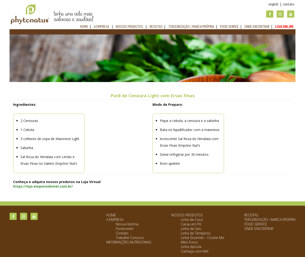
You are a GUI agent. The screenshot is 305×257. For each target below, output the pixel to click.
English (273, 4)
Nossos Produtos (129, 26)
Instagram (280, 14)
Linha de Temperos (196, 233)
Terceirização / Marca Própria (191, 26)
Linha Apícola (191, 246)
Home (111, 215)
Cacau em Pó (191, 224)
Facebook (269, 14)
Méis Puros (189, 242)
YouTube (290, 14)
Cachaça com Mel (194, 251)
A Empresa (101, 26)
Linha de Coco (192, 219)
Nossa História (127, 224)
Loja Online (284, 26)
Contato (288, 4)
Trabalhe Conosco (130, 237)
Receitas (156, 26)
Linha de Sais (191, 228)
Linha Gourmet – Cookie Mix (202, 237)
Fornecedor (125, 228)
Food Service (229, 26)
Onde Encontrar (256, 26)
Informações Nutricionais (128, 242)
